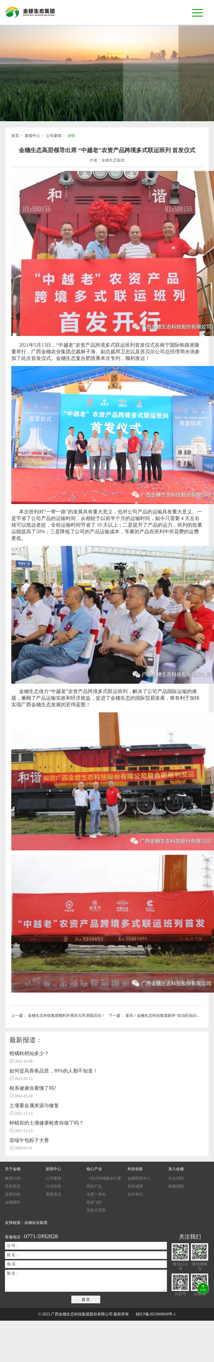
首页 (15, 137)
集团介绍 (12, 1178)
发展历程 (12, 1194)
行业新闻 (53, 1186)
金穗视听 (12, 1202)
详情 (71, 137)
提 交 (86, 1299)
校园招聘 (176, 1186)
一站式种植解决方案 (103, 1178)
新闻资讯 (53, 1194)
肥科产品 (94, 1186)
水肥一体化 (96, 1194)
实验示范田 (96, 1210)
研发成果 (135, 1186)
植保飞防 (94, 1202)
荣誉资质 (12, 1186)
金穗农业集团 (35, 1223)
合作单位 (135, 1194)
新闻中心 (32, 137)
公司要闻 (53, 137)
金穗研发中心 (139, 1178)
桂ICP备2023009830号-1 (156, 1314)
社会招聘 (176, 1178)
